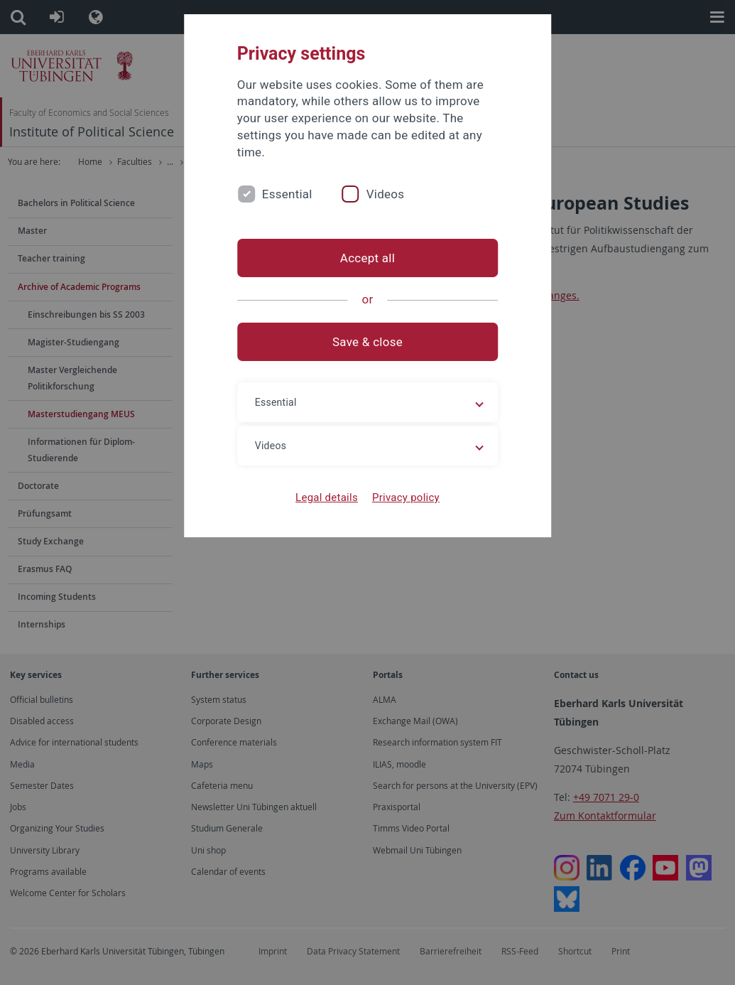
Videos (385, 194)
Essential (287, 194)
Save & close (367, 342)
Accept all (367, 258)
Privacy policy (406, 497)
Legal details (326, 497)
